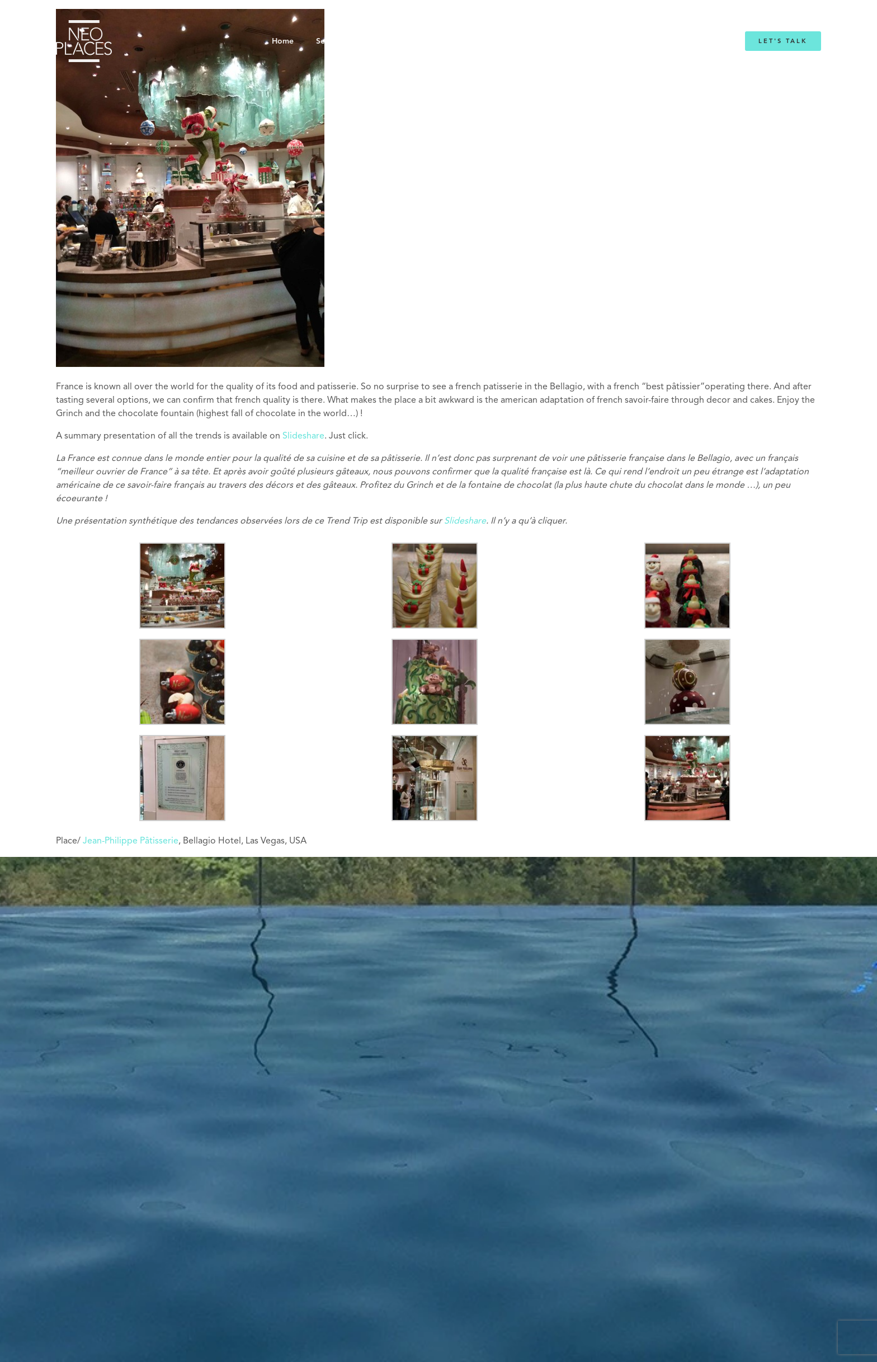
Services (331, 41)
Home (283, 41)
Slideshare (303, 436)
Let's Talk (783, 41)
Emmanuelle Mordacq (505, 41)
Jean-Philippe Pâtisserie (130, 841)
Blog (577, 41)
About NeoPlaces (410, 41)
